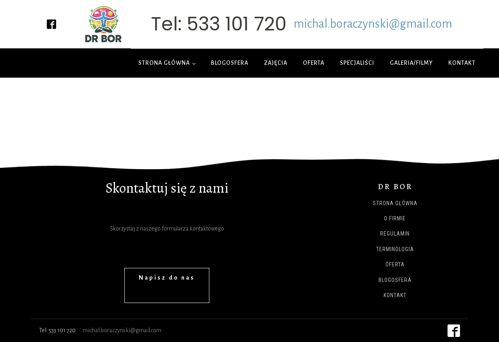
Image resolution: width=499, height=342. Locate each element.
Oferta (313, 63)
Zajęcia (275, 63)
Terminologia (395, 249)
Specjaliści (357, 63)
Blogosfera (229, 63)
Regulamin (395, 234)
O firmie (395, 219)
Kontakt (462, 63)
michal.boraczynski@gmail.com (373, 24)
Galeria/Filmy (411, 63)
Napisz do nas (167, 278)
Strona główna (164, 63)
